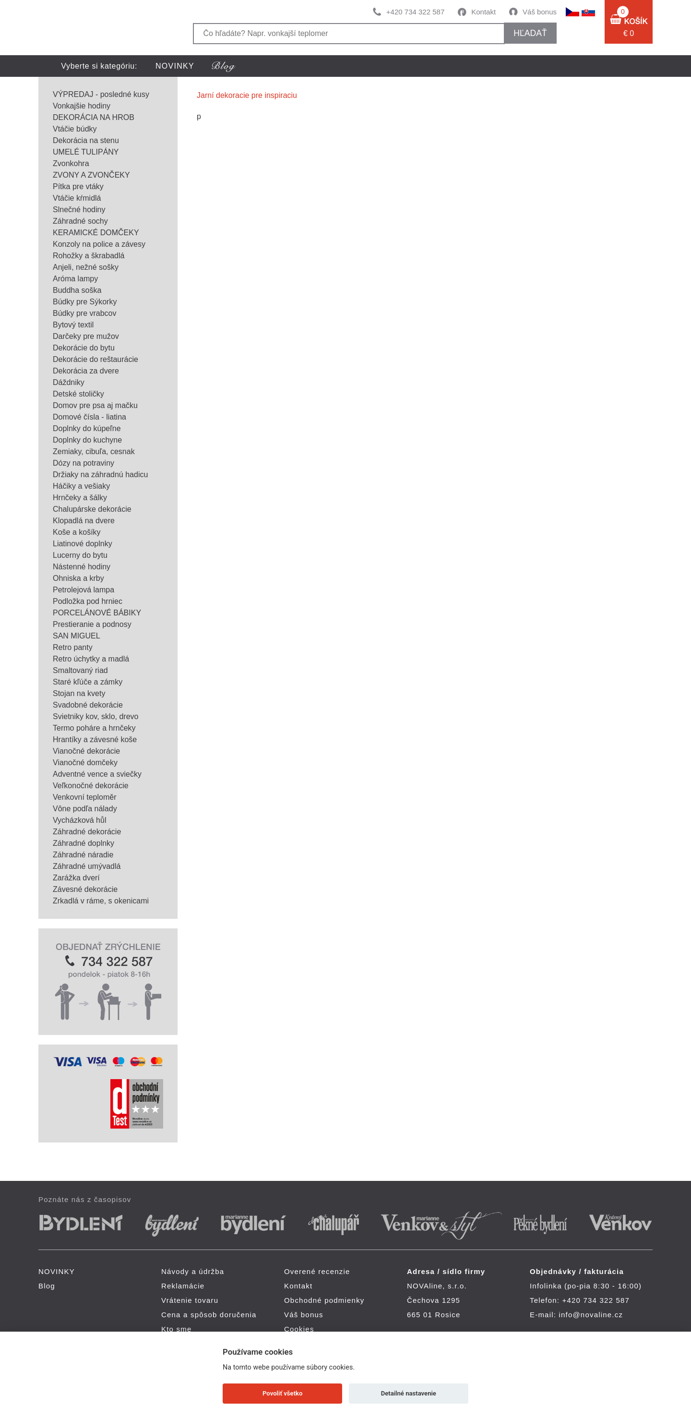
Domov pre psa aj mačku (95, 405)
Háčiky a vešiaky (81, 486)
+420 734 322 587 (415, 12)
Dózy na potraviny (83, 463)
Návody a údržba (192, 1271)
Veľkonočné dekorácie (91, 786)
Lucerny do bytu (80, 555)
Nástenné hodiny (81, 567)
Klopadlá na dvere (84, 521)
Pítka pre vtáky (78, 186)
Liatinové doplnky (82, 544)
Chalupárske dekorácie (92, 509)
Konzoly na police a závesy (99, 244)
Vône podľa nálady (85, 809)
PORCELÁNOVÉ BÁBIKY (97, 613)
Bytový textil (73, 325)
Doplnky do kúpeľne (87, 428)
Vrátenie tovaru (189, 1300)
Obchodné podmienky (324, 1300)
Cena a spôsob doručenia (209, 1315)
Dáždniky (68, 382)
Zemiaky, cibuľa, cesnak (94, 451)
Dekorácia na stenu (86, 140)
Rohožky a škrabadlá (88, 256)
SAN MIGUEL (76, 636)
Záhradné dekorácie (87, 832)
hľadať (530, 33)
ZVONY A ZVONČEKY (91, 175)
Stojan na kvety (79, 693)
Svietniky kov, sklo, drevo (95, 716)
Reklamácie (182, 1286)
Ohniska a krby (78, 578)
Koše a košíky (77, 532)
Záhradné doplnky (83, 843)
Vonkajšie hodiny (81, 106)
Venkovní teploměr (85, 797)
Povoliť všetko (282, 1393)
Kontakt (483, 12)
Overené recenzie (317, 1271)
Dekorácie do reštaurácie (95, 359)
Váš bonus (540, 12)
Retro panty (73, 647)
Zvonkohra (71, 163)
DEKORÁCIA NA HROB (93, 117)
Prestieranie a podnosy (92, 624)
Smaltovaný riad (80, 670)
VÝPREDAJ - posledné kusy (101, 94)
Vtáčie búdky (75, 129)
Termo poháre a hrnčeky (94, 728)
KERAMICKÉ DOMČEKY (96, 232)
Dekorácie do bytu (84, 348)
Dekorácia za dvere (86, 371)
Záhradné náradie (83, 855)
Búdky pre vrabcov (85, 313)
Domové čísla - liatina (89, 417)
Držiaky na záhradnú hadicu (100, 474)
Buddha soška (77, 290)
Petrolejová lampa (83, 590)
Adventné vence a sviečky (97, 774)
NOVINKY (174, 66)
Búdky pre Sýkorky (85, 302)
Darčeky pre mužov (86, 336)
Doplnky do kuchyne (87, 440)
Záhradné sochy (80, 221)
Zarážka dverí (76, 878)
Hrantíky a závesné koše (95, 739)
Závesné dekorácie (85, 889)
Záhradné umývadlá (86, 866)
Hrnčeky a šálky (80, 497)
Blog (46, 1286)
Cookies (299, 1329)
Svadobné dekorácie (88, 705)
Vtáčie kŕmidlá (77, 198)
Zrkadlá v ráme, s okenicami (101, 901)
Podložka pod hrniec (87, 601)
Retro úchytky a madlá (91, 659)
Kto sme (176, 1329)
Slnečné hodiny (79, 209)
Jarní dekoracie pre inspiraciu (247, 95)
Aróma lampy (75, 279)
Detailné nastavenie (408, 1393)
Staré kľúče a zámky (87, 682)
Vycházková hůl (79, 820)
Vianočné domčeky (85, 762)
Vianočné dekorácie (86, 751)
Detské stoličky (78, 394)
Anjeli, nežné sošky (86, 267)
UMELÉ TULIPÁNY (86, 152)
